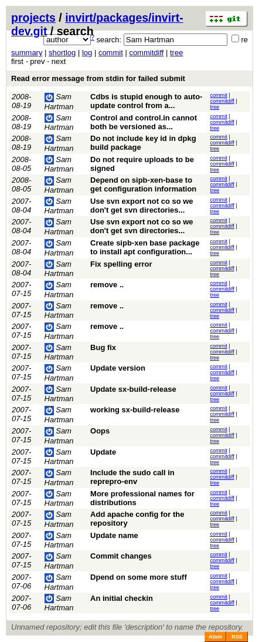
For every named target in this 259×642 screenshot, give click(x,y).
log (87, 52)
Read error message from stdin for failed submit (98, 78)
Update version (117, 368)
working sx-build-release (134, 409)
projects (33, 17)
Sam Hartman (59, 122)
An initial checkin (121, 598)
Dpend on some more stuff (138, 577)
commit (110, 52)
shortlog (62, 52)
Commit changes (121, 556)
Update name (114, 535)
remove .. (107, 284)
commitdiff (146, 52)
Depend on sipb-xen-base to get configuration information (143, 184)
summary (26, 52)
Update (103, 452)
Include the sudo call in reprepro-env (132, 477)
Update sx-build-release (133, 389)
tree (176, 52)
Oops (100, 430)
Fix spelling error (121, 264)
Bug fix (103, 347)
